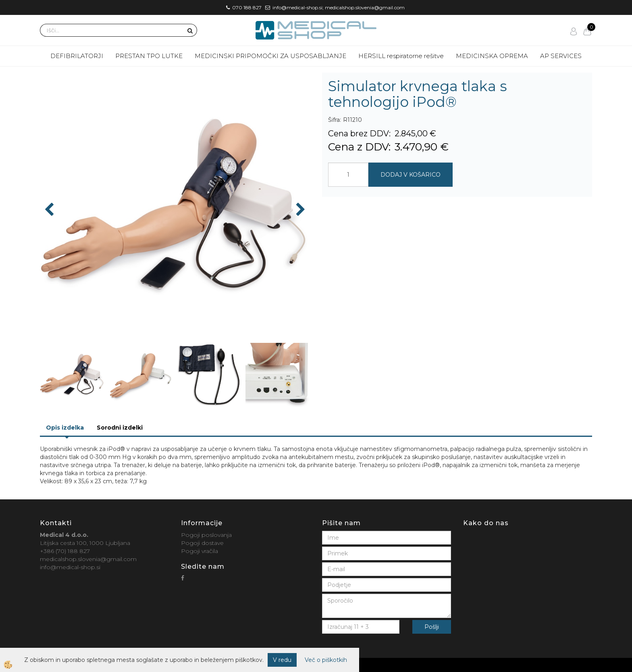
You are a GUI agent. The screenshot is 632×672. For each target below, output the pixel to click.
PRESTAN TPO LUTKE (149, 56)
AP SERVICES (561, 56)
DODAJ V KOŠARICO (410, 174)
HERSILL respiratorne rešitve (401, 56)
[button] (299, 210)
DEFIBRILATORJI (76, 56)
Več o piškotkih (326, 660)
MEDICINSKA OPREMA (492, 56)
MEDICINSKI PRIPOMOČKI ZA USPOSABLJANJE (270, 56)
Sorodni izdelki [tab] (120, 427)
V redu (282, 660)
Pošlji (431, 626)
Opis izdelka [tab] (65, 427)
